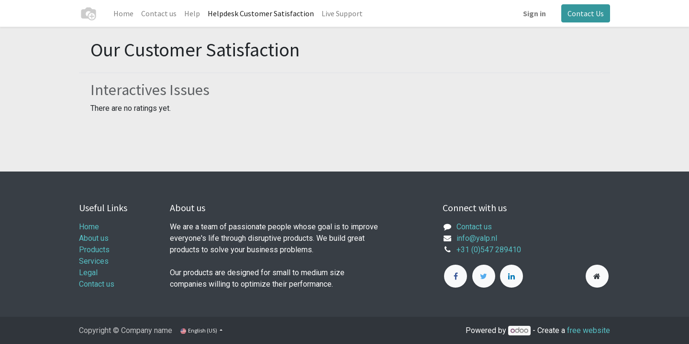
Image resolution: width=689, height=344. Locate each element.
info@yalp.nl (476, 238)
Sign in (534, 13)
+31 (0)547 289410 (488, 249)
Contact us (96, 284)
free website (588, 330)
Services (94, 261)
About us (94, 238)
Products (94, 249)
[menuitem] (123, 13)
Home (89, 226)
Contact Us (585, 13)
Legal (88, 272)
